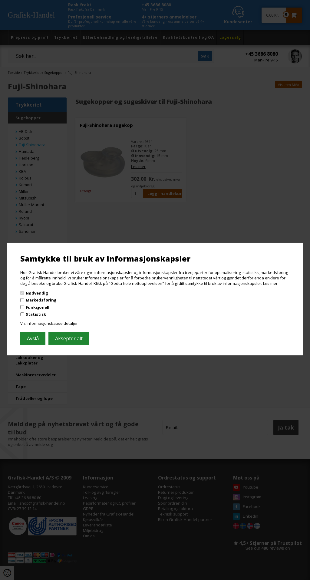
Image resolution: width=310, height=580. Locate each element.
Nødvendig (37, 292)
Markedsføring (41, 300)
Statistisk (36, 314)
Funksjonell (37, 307)
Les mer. (271, 283)
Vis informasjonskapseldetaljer (49, 323)
